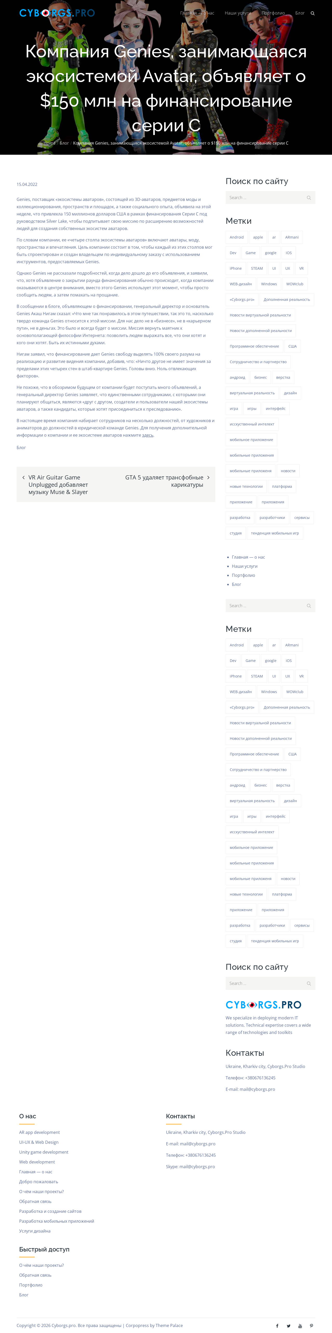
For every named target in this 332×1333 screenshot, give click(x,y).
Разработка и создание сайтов (50, 1211)
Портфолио (273, 13)
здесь (147, 435)
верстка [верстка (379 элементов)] (283, 377)
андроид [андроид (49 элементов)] (237, 377)
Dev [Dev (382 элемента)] (233, 252)
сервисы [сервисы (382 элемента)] (302, 517)
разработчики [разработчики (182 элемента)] (272, 517)
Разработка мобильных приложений (56, 1221)
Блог (300, 13)
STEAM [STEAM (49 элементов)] (257, 268)
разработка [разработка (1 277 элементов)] (240, 517)
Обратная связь (35, 1201)
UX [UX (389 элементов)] (287, 268)
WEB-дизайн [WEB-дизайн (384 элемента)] (241, 283)
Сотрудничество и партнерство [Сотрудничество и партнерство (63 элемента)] (258, 361)
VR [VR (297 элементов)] (301, 268)
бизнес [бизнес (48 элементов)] (260, 377)
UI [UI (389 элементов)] (274, 268)
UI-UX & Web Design (39, 1142)
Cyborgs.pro (64, 1325)
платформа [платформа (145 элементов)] (282, 486)
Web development (37, 1162)
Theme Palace (169, 1325)
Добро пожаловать (38, 1182)
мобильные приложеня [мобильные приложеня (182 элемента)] (251, 470)
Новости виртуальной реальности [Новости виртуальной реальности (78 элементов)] (260, 315)
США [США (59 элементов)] (292, 346)
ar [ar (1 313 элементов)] (274, 237)
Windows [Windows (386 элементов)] (269, 283)
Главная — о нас (197, 13)
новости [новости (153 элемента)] (288, 470)
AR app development (39, 1132)
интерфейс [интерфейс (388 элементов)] (276, 408)
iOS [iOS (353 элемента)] (289, 252)
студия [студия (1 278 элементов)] (236, 533)
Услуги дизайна (35, 1231)
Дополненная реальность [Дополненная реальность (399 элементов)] (287, 299)
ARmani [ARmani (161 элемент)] (292, 237)
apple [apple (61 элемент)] (258, 237)
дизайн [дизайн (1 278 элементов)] (290, 392)
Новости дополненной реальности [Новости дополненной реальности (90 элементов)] (261, 330)
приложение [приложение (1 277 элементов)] (241, 501)
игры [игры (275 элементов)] (252, 408)
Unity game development (43, 1152)
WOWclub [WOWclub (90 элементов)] (294, 283)
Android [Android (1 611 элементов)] (237, 237)
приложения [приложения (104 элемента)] (273, 501)
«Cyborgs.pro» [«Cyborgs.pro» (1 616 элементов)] (242, 299)
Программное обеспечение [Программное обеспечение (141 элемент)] (254, 346)
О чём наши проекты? (41, 1191)
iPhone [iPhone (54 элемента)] (236, 268)
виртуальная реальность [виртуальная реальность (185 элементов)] (252, 392)
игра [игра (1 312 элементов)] (234, 408)
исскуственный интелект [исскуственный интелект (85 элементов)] (252, 424)
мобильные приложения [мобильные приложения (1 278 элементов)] (252, 455)
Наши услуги (238, 13)
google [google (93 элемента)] (270, 252)
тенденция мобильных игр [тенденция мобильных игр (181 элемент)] (275, 533)
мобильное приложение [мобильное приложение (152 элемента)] (251, 439)
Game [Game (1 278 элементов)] (251, 252)
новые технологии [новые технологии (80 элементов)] (246, 486)
